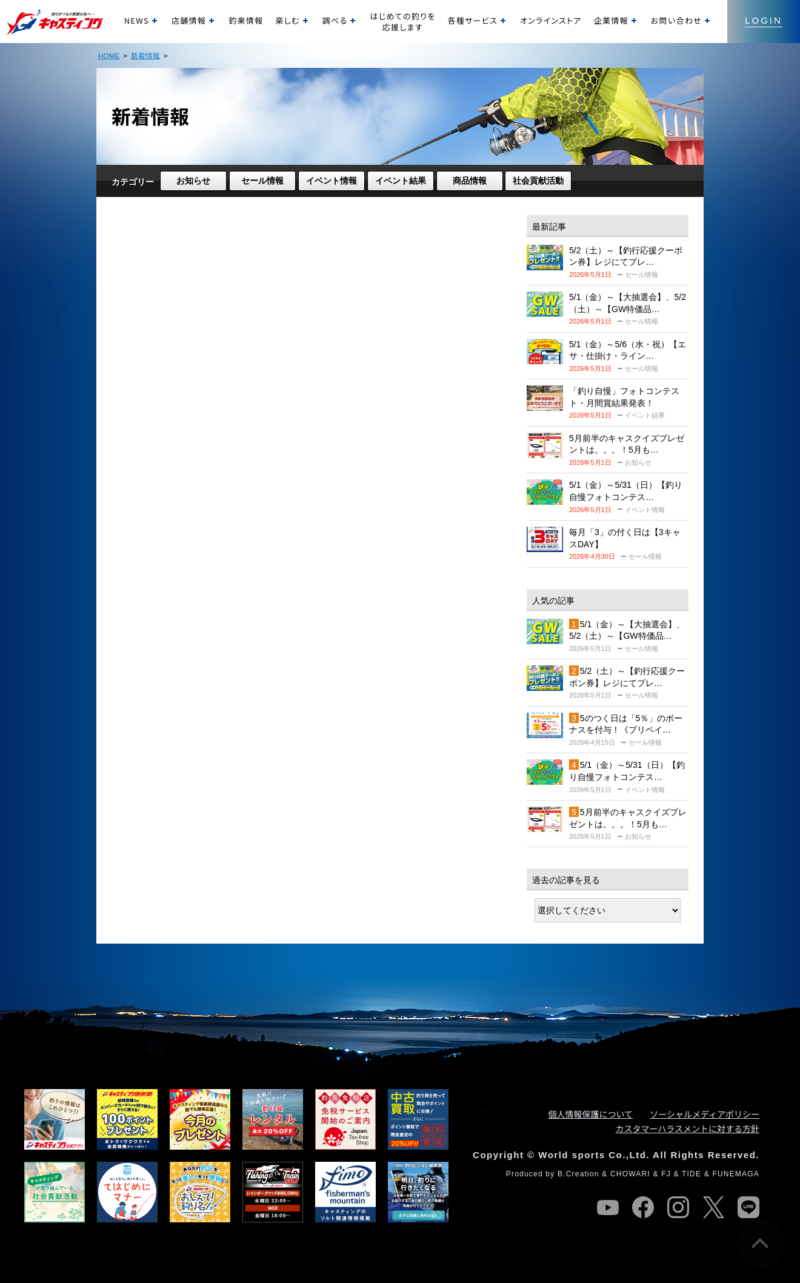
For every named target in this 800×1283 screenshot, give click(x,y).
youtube (608, 1207)
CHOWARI (630, 1174)
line (748, 1207)
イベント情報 (331, 180)
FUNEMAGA (735, 1174)
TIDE (691, 1174)
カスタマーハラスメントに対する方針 (687, 1128)
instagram (678, 1207)
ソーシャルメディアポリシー (704, 1114)
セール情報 (262, 180)
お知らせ (193, 180)
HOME (108, 55)
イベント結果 (400, 180)
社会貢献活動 (538, 180)
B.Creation (578, 1174)
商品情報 (470, 180)
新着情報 (145, 55)
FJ (666, 1174)
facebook (643, 1207)
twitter (713, 1207)
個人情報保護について (590, 1114)
